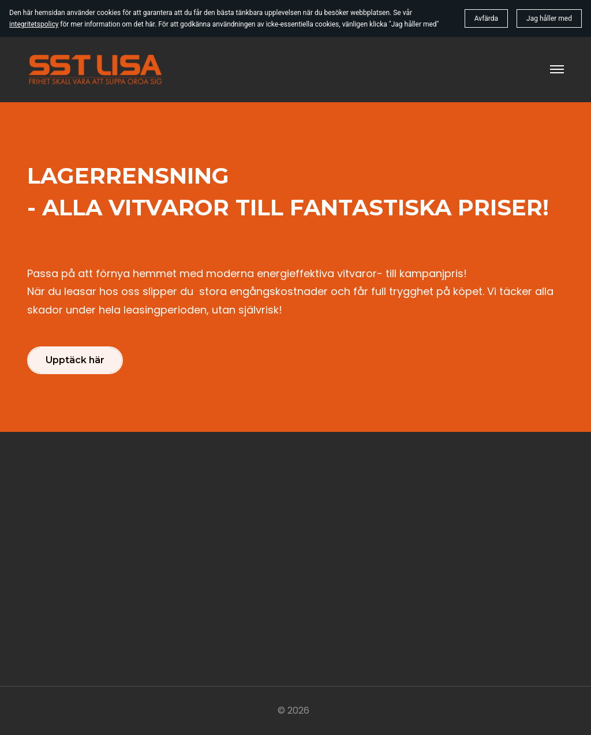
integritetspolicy (33, 24)
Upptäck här (75, 360)
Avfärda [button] (486, 18)
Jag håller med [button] (549, 18)
